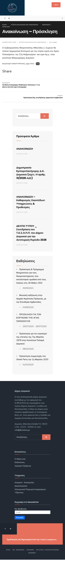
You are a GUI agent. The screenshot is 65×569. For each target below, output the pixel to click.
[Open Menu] (62, 5)
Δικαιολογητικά (21, 493)
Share (7, 71)
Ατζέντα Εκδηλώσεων (18, 25)
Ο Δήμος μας (20, 466)
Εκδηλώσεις (20, 469)
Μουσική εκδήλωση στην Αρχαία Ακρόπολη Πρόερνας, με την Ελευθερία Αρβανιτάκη (31, 305)
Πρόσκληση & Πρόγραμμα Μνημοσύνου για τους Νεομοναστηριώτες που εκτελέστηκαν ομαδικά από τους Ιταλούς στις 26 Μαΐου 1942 (31, 283)
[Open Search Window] (61, 18)
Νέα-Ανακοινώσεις (32, 25)
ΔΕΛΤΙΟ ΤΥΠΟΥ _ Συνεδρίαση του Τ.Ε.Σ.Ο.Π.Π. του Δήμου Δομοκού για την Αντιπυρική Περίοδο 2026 (32, 238)
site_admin (53, 42)
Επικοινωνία (30, 559)
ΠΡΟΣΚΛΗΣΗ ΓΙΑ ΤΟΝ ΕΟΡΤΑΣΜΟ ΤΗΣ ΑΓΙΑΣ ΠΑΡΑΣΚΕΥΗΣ (28, 325)
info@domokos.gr (22, 437)
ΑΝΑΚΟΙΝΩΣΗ (26, 149)
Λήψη (38, 64)
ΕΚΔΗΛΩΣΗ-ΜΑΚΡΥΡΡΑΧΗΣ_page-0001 (18, 64)
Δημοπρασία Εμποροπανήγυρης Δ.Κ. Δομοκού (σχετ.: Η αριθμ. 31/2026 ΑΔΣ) (32, 172)
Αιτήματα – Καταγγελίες (24, 489)
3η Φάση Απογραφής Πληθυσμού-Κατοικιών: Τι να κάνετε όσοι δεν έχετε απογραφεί (21, 85)
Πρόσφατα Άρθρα (29, 136)
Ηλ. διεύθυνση (21, 516)
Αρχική (4, 25)
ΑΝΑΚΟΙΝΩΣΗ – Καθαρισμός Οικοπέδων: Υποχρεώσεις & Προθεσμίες (27, 204)
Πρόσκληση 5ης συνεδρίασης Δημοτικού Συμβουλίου (43, 97)
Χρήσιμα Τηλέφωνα (23, 473)
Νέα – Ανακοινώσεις (18, 559)
